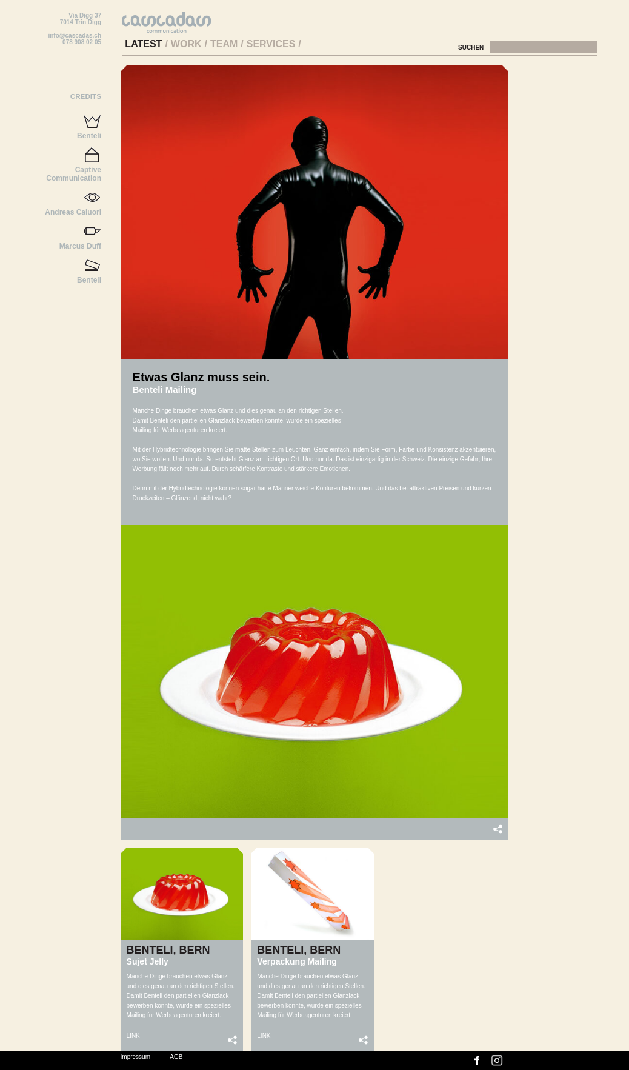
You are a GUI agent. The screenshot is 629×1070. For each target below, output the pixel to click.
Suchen (471, 47)
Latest (143, 44)
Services (271, 44)
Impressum (135, 1057)
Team (224, 44)
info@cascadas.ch (74, 35)
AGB (176, 1057)
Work (186, 44)
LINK (133, 1035)
